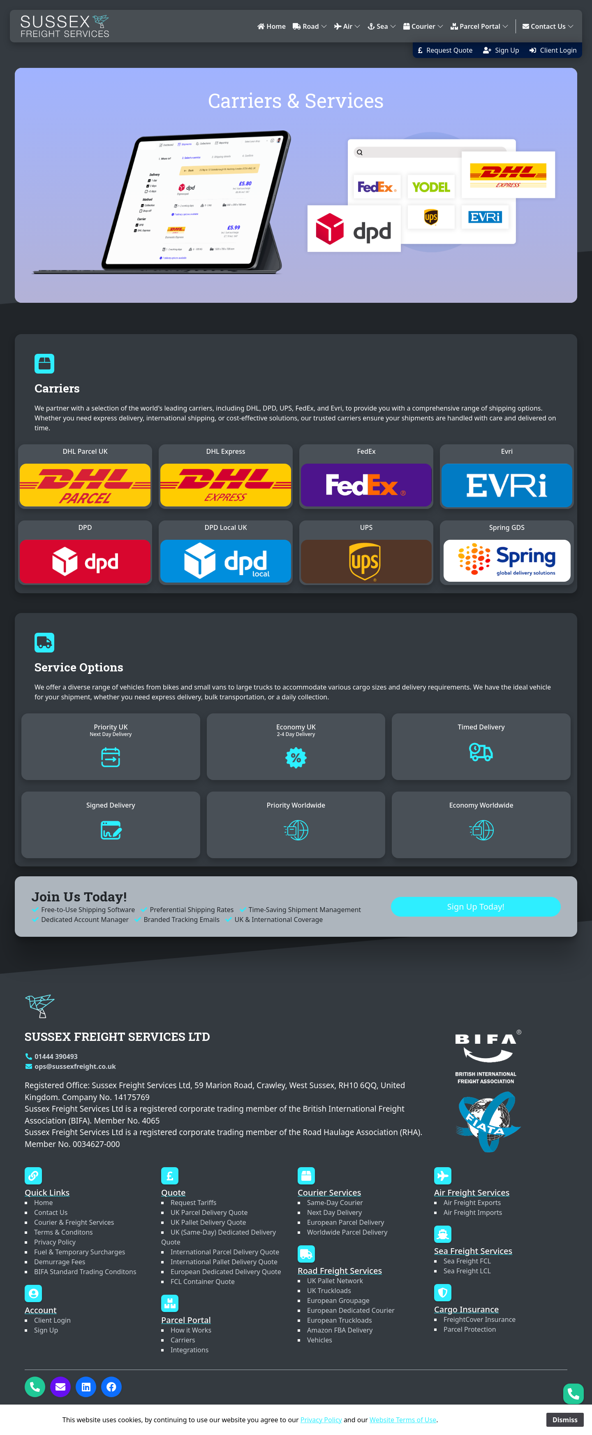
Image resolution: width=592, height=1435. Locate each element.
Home (271, 26)
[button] (445, 50)
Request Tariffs (193, 1202)
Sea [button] (382, 26)
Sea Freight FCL (467, 1260)
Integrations (189, 1349)
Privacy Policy (55, 1242)
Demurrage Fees (59, 1261)
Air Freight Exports (472, 1202)
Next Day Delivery (334, 1212)
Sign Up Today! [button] (475, 914)
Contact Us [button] (548, 26)
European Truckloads (339, 1320)
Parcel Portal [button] (480, 26)
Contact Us (50, 1212)
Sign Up (46, 1330)
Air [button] (347, 26)
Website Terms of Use (403, 1419)
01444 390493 (51, 1056)
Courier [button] (423, 26)
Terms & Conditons (63, 1232)
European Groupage (338, 1300)
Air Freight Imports (473, 1212)
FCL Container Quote (203, 1281)
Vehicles (319, 1339)
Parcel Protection (470, 1329)
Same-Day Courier (335, 1202)
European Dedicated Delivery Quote (226, 1271)
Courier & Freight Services (74, 1222)
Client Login (52, 1320)
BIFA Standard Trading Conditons (85, 1271)
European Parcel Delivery (345, 1222)
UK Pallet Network (335, 1280)
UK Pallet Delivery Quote (208, 1222)
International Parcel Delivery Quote (225, 1251)
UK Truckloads (329, 1290)
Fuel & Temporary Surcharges (79, 1251)
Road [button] (310, 26)
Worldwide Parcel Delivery (347, 1232)
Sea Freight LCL (467, 1270)
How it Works (191, 1330)
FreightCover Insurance (480, 1319)
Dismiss (565, 1419)
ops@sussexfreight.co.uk (70, 1066)
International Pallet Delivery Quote (224, 1261)
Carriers (183, 1339)
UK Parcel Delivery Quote (209, 1212)
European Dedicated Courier (351, 1310)
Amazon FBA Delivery (339, 1330)
